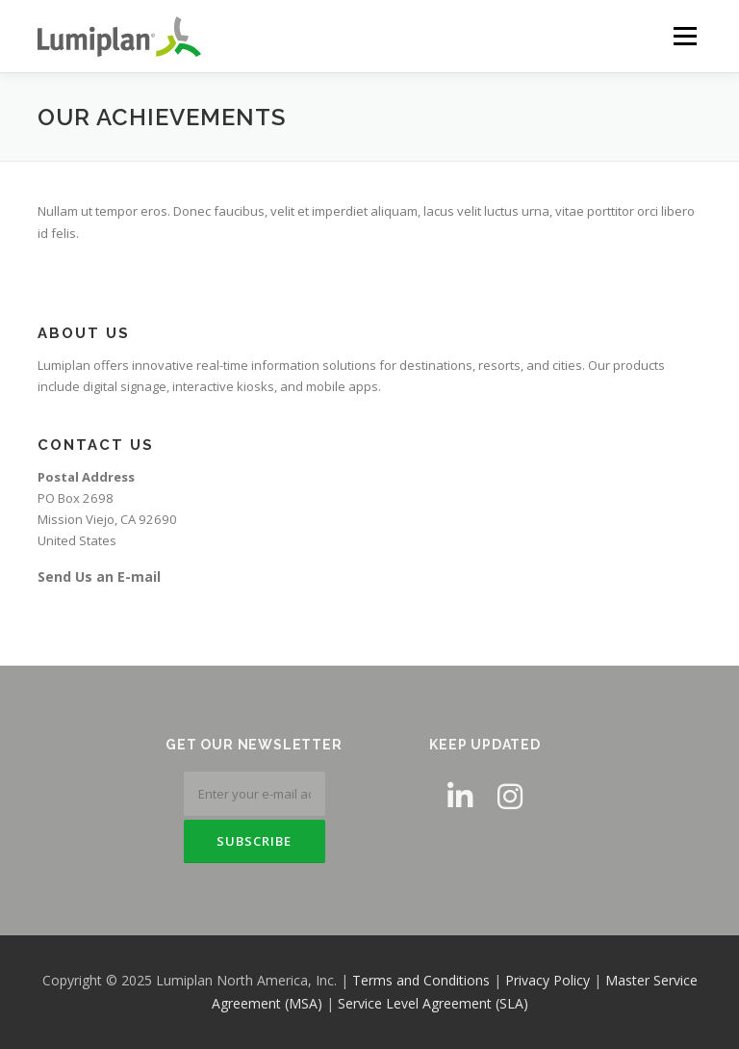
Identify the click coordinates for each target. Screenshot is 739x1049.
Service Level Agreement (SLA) (433, 1003)
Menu (684, 35)
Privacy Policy (547, 980)
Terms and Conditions (421, 980)
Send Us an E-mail (99, 576)
